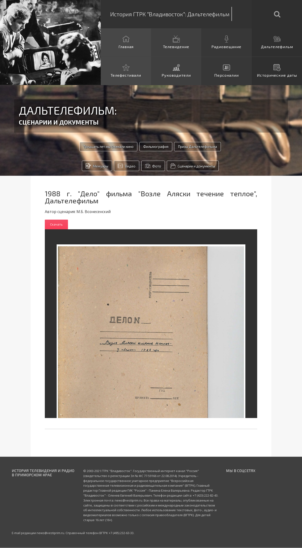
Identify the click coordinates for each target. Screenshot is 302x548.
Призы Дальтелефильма (207, 147)
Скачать (56, 225)
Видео (120, 166)
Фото (151, 166)
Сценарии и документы (199, 166)
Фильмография (155, 147)
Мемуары (84, 166)
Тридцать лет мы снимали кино (97, 147)
